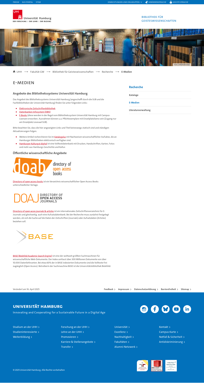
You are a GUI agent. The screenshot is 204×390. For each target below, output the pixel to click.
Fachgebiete (115, 31)
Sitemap (185, 296)
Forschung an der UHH (74, 334)
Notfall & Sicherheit (170, 344)
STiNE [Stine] (38, 1)
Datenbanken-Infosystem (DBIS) (35, 119)
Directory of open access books (28, 188)
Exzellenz (120, 339)
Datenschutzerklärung (145, 296)
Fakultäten (120, 349)
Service (93, 31)
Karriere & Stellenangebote (77, 349)
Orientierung (45, 31)
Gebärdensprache (157, 1)
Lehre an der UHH (71, 339)
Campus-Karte (167, 339)
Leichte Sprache (180, 1)
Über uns (20, 31)
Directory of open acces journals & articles (33, 218)
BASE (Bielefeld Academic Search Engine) (32, 263)
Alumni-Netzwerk (124, 354)
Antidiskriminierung (171, 349)
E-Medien (134, 109)
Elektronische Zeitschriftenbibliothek (37, 115)
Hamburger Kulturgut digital (33, 150)
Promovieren (68, 344)
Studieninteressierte (25, 339)
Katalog (60, 144)
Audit (153, 368)
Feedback (108, 296)
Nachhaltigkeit (123, 344)
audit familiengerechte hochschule (142, 371)
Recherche (71, 31)
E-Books (23, 122)
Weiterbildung (21, 344)
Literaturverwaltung (139, 117)
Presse (16, 1)
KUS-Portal (27, 1)
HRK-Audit (170, 368)
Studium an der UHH (25, 334)
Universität (121, 334)
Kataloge (133, 102)
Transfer (66, 354)
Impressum (123, 296)
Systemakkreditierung (185, 368)
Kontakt (163, 334)
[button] (125, 2)
